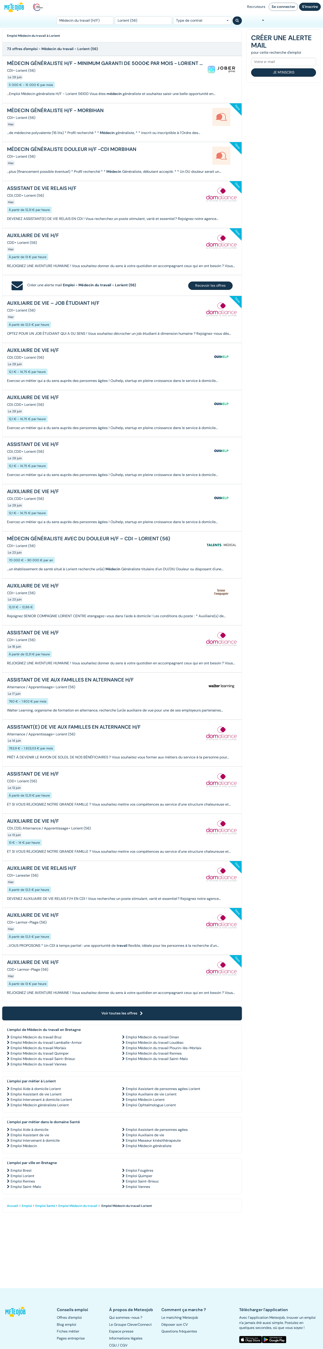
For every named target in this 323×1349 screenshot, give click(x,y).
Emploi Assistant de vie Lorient (36, 1094)
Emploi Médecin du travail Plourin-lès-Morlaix (164, 1048)
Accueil (12, 1206)
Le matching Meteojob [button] (179, 1317)
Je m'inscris (283, 72)
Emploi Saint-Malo (26, 1186)
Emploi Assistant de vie (30, 1135)
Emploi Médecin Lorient (145, 1099)
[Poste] (85, 20)
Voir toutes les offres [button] (122, 1013)
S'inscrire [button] (310, 6)
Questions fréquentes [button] (179, 1331)
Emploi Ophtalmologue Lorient (151, 1105)
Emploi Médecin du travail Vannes (38, 1064)
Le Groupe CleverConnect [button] (130, 1324)
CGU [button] (113, 1345)
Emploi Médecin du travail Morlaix (38, 1048)
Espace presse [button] (121, 1331)
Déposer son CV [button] (174, 1324)
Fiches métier (68, 1331)
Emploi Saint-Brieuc (142, 1181)
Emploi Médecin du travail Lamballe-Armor (46, 1042)
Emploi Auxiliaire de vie (145, 1135)
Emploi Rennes (23, 1181)
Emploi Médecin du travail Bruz (36, 1037)
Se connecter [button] (283, 6)
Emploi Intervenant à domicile (35, 1140)
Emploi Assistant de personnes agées (157, 1129)
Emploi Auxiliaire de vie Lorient (151, 1094)
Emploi (27, 1206)
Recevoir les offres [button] (210, 285)
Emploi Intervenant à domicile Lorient (41, 1099)
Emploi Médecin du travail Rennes (154, 1053)
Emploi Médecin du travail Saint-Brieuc (43, 1058)
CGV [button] (124, 1345)
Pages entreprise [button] (71, 1338)
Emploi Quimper (139, 1175)
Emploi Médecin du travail (77, 1206)
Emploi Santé (45, 1206)
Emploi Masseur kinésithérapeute (153, 1140)
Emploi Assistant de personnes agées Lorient (163, 1088)
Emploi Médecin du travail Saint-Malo (157, 1058)
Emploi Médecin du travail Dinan (152, 1037)
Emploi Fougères (139, 1170)
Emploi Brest (21, 1170)
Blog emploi (66, 1324)
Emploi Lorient (22, 1175)
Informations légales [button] (125, 1338)
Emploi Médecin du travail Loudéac (155, 1042)
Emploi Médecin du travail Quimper (40, 1053)
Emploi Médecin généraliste (149, 1145)
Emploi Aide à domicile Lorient (36, 1088)
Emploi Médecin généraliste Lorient (40, 1105)
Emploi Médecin (24, 1145)
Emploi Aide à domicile (29, 1129)
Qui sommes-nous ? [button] (125, 1317)
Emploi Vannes (138, 1186)
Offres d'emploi (69, 1317)
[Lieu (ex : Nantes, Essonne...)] (143, 20)
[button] (17, 1311)
